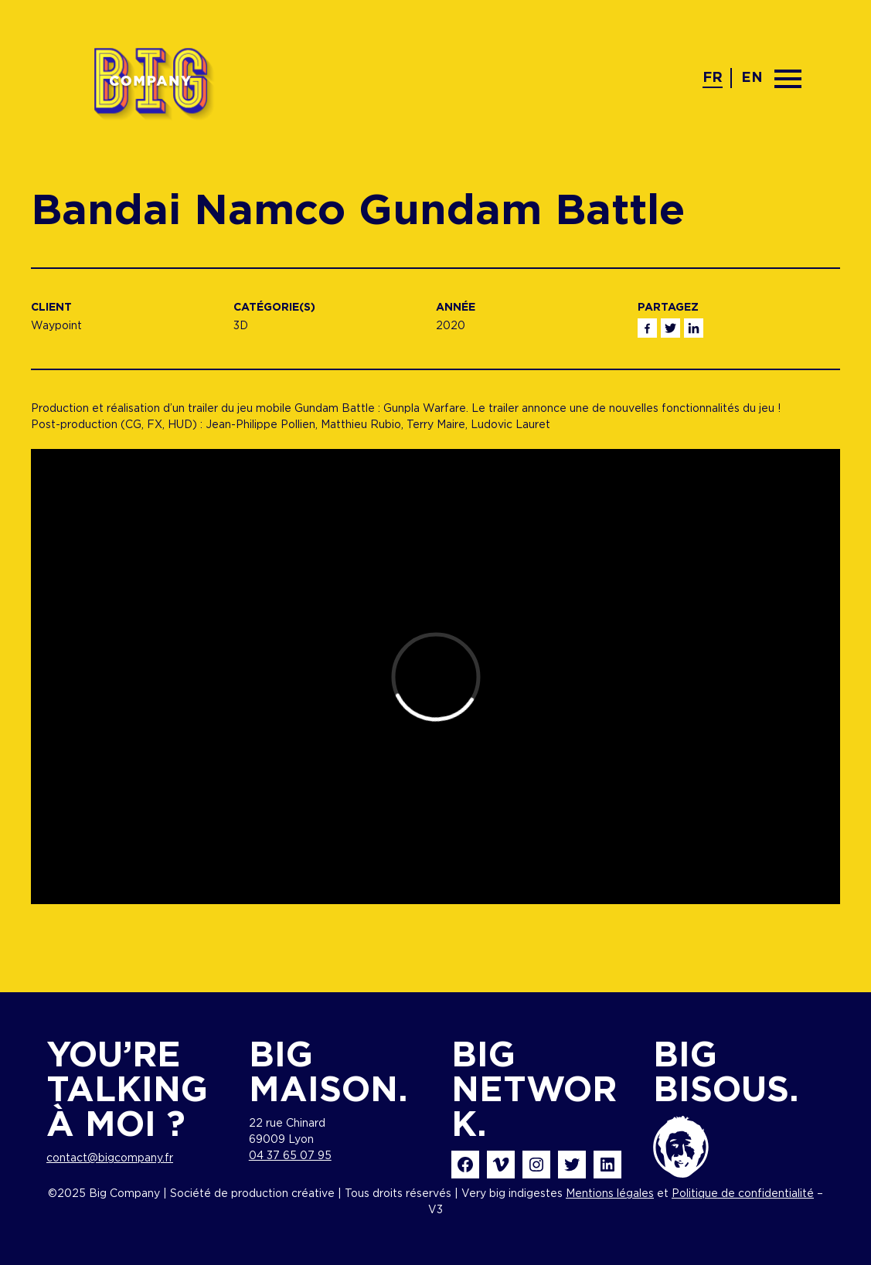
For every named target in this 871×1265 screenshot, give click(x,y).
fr (713, 78)
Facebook (647, 328)
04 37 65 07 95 (290, 1156)
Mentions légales (610, 1193)
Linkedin (693, 328)
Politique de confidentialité (743, 1193)
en (752, 78)
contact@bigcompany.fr (109, 1158)
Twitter (670, 328)
